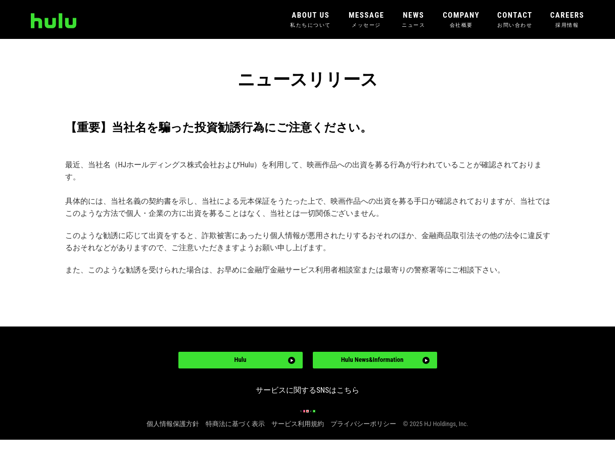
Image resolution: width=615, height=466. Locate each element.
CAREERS (567, 20)
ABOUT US (310, 20)
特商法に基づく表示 (235, 450)
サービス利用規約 (297, 450)
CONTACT (515, 20)
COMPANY (461, 20)
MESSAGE (366, 20)
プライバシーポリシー (363, 450)
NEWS (413, 20)
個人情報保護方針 (173, 450)
